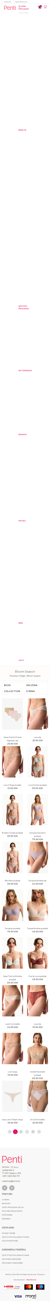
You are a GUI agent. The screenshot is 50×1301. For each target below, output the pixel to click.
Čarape (20, 434)
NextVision (31, 1280)
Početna (14, 676)
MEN (20, 623)
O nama (5, 1200)
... (27, 1132)
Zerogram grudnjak (12, 928)
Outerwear (20, 370)
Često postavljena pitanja (15, 1237)
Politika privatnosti (12, 1211)
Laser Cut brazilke (12, 1024)
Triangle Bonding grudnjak (37, 928)
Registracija (21, 2)
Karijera (6, 1219)
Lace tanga (12, 1072)
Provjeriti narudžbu (12, 1263)
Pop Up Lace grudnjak (37, 976)
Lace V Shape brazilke (12, 785)
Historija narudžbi (11, 1259)
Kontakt (6, 1203)
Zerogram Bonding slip (37, 880)
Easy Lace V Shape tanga (12, 1119)
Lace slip (37, 737)
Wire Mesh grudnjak (12, 880)
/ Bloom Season (33, 676)
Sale (20, 660)
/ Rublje (22, 676)
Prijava (7, 2)
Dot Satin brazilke (37, 1119)
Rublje (20, 130)
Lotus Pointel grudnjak (37, 785)
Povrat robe (8, 1233)
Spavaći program (20, 307)
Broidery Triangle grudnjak (12, 833)
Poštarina (7, 1215)
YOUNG (20, 521)
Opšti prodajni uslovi (13, 1207)
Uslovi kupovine (10, 1241)
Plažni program (20, 7)
